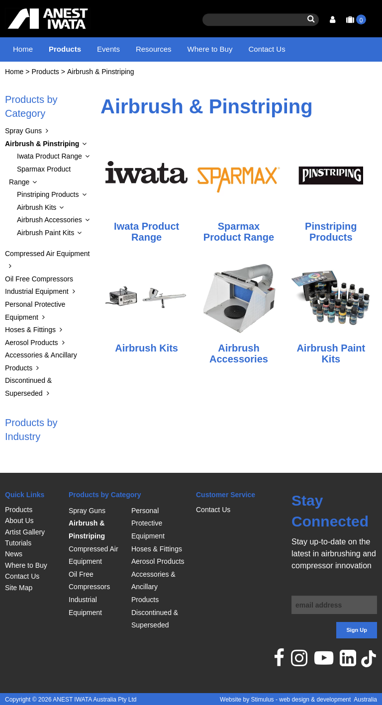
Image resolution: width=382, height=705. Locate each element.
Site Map (18, 588)
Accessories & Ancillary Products (153, 587)
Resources (154, 49)
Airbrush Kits (36, 217)
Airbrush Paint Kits (45, 242)
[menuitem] (32, 509)
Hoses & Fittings (30, 339)
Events (108, 49)
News (13, 554)
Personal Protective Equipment (148, 523)
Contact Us (266, 49)
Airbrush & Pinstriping (100, 81)
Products (65, 49)
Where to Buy (210, 49)
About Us (19, 521)
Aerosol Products (31, 352)
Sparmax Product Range (40, 185)
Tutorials (18, 543)
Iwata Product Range (49, 166)
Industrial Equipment (37, 301)
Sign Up (356, 630)
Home (23, 49)
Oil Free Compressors (39, 288)
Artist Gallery (25, 532)
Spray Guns (23, 140)
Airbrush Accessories (49, 229)
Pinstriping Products (48, 204)
